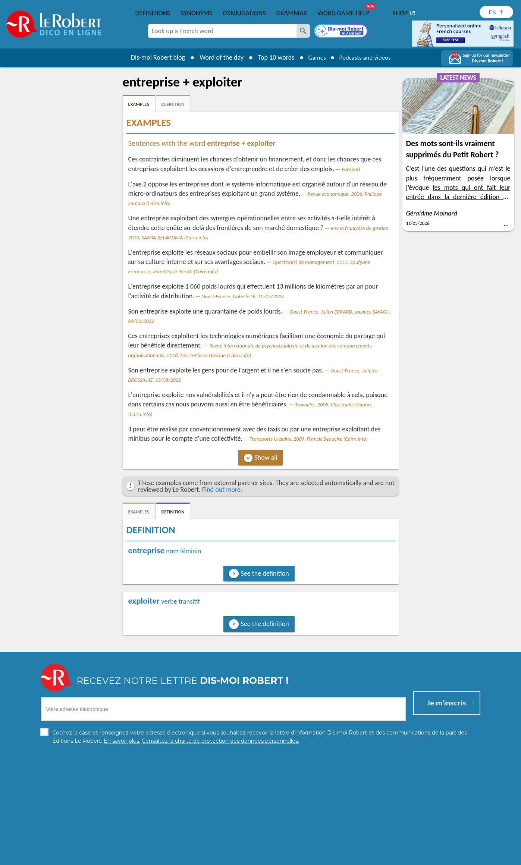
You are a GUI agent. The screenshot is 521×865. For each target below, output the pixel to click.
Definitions (152, 13)
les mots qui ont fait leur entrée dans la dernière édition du (458, 196)
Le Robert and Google (371, 857)
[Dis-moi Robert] (342, 31)
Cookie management (279, 857)
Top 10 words (273, 57)
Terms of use (324, 857)
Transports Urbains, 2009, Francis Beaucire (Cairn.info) (308, 438)
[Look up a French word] (303, 31)
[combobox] (222, 31)
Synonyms (196, 13)
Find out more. (222, 489)
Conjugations (244, 13)
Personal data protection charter (163, 857)
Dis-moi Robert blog (155, 57)
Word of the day (218, 57)
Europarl (351, 169)
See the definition (265, 573)
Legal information (228, 857)
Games (314, 57)
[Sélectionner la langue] (496, 12)
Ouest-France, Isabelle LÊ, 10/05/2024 (242, 296)
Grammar (291, 13)
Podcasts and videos (366, 57)
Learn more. (356, 846)
